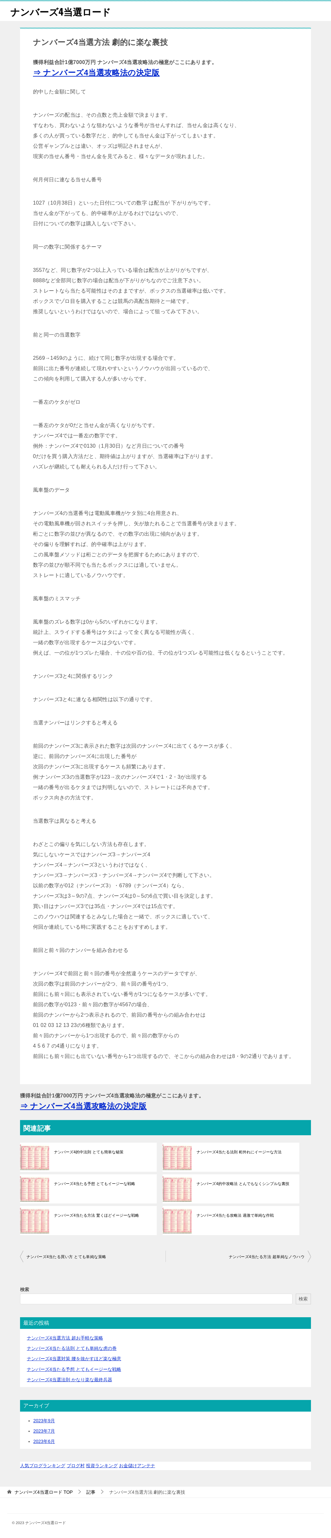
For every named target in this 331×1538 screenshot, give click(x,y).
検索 (24, 1289)
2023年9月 (44, 1420)
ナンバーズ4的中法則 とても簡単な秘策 (88, 1152)
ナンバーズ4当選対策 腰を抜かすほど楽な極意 (74, 1358)
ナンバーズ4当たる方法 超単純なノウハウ (266, 1257)
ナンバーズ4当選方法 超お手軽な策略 (65, 1337)
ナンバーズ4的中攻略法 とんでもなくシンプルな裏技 (243, 1183)
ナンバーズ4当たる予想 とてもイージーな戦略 (94, 1183)
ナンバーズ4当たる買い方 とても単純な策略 (66, 1257)
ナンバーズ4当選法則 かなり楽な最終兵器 (69, 1379)
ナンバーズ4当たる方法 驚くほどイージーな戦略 (96, 1215)
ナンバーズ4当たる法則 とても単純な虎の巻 (72, 1348)
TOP (44, 1492)
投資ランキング (102, 1465)
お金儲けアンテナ (137, 1465)
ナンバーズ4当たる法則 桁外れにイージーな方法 (239, 1152)
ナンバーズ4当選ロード (62, 11)
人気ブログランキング (42, 1465)
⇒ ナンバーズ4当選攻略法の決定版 (96, 72)
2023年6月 (44, 1441)
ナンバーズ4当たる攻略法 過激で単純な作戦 (235, 1215)
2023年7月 (44, 1431)
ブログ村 (76, 1465)
